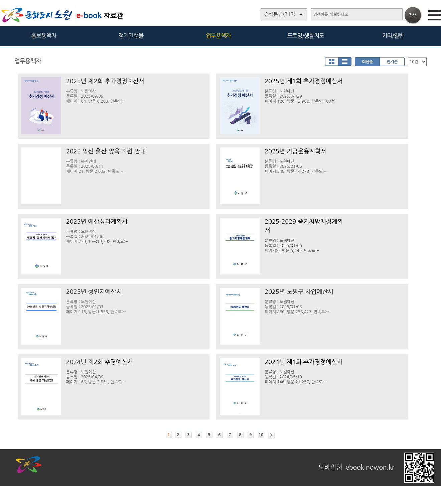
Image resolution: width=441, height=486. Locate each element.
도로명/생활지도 (305, 35)
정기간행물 (131, 35)
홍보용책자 (43, 35)
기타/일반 (393, 35)
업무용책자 (218, 35)
